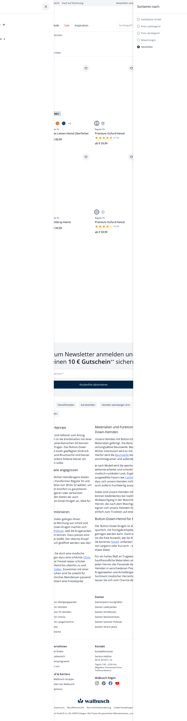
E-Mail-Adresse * (54, 374)
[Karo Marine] (103, 124)
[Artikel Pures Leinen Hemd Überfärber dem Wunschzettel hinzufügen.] (86, 68)
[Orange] (57, 124)
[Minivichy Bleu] (154, 124)
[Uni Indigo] (51, 213)
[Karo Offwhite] (97, 124)
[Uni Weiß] (12, 213)
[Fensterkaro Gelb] (148, 124)
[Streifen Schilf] (103, 213)
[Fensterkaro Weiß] (142, 124)
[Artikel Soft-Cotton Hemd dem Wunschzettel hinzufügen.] (176, 68)
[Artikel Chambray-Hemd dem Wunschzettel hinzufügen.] (40, 68)
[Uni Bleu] (6, 213)
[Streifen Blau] (97, 213)
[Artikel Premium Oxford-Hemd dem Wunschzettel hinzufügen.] (131, 68)
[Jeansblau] (64, 124)
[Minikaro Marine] (142, 213)
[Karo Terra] (6, 301)
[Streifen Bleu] (6, 124)
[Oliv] (51, 124)
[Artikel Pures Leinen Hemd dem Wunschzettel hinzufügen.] (40, 246)
